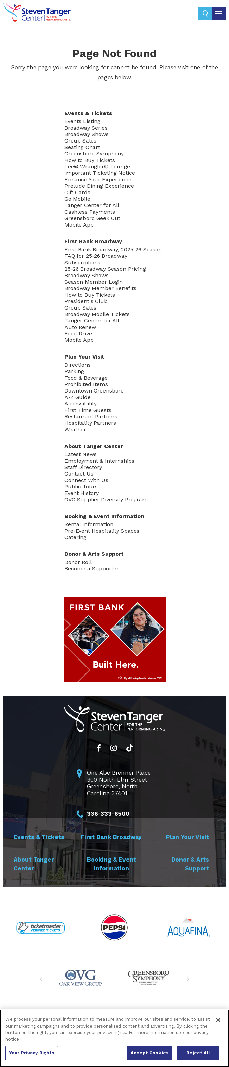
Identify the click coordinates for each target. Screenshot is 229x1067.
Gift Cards (77, 192)
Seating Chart (82, 147)
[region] (114, 1038)
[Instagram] (113, 748)
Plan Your (84, 356)
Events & (88, 113)
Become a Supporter (91, 568)
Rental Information (88, 524)
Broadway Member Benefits (100, 288)
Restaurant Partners (90, 416)
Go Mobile (77, 199)
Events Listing (82, 121)
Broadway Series (86, 127)
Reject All (197, 1052)
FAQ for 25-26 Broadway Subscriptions (95, 259)
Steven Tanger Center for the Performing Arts (37, 17)
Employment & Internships (99, 460)
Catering (75, 537)
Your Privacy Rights (31, 1052)
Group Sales (80, 140)
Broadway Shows (86, 134)
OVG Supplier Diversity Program (106, 499)
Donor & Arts (94, 554)
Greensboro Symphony (94, 153)
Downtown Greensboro (94, 390)
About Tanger (93, 446)
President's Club (86, 301)
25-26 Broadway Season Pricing (105, 269)
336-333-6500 (108, 813)
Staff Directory (83, 467)
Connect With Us (86, 480)
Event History (81, 493)
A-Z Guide (77, 397)
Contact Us (78, 473)
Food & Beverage (86, 377)
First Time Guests (87, 410)
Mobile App (79, 224)
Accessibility (80, 403)
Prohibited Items (86, 384)
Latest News (80, 454)
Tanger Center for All (91, 205)
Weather (75, 429)
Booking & (104, 516)
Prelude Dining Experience (99, 186)
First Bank (93, 241)
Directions (77, 365)
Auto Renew (80, 327)
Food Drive (78, 333)
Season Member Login (93, 282)
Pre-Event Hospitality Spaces (101, 531)
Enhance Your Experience (97, 179)
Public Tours (81, 486)
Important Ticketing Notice (99, 173)
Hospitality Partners (90, 423)
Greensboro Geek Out (92, 218)
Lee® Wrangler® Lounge (97, 166)
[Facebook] (98, 748)
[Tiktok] (129, 748)
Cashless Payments (89, 212)
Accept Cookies (150, 1052)
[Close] (218, 1020)
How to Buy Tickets (89, 160)
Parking (74, 371)
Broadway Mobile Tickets (97, 314)
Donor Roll (78, 562)
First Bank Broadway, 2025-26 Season (113, 249)
